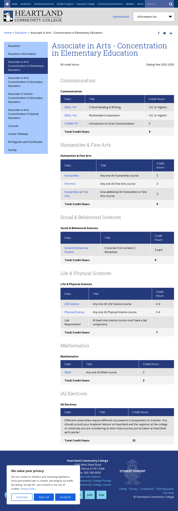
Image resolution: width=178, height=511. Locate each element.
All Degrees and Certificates (25, 142)
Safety (123, 489)
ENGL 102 (70, 115)
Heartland (121, 17)
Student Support (65, 3)
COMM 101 (71, 123)
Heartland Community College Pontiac (87, 480)
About (140, 3)
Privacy (133, 489)
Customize (22, 497)
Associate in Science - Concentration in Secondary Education (25, 98)
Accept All (65, 497)
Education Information (22, 54)
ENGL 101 (70, 107)
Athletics (130, 3)
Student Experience (44, 3)
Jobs (89, 495)
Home (8, 33)
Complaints (147, 489)
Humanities (71, 175)
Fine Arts (70, 184)
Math (67, 372)
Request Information (88, 476)
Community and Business (110, 3)
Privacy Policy (28, 488)
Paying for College (85, 3)
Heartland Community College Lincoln (87, 484)
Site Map (168, 493)
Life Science (71, 304)
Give (101, 495)
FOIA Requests (165, 489)
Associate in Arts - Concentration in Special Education (23, 114)
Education (21, 33)
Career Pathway (18, 134)
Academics (25, 3)
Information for (154, 16)
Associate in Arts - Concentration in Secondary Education (25, 82)
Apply (14, 3)
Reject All (44, 497)
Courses (13, 126)
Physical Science (74, 312)
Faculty (12, 150)
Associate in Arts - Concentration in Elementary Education (26, 66)
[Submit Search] (171, 4)
